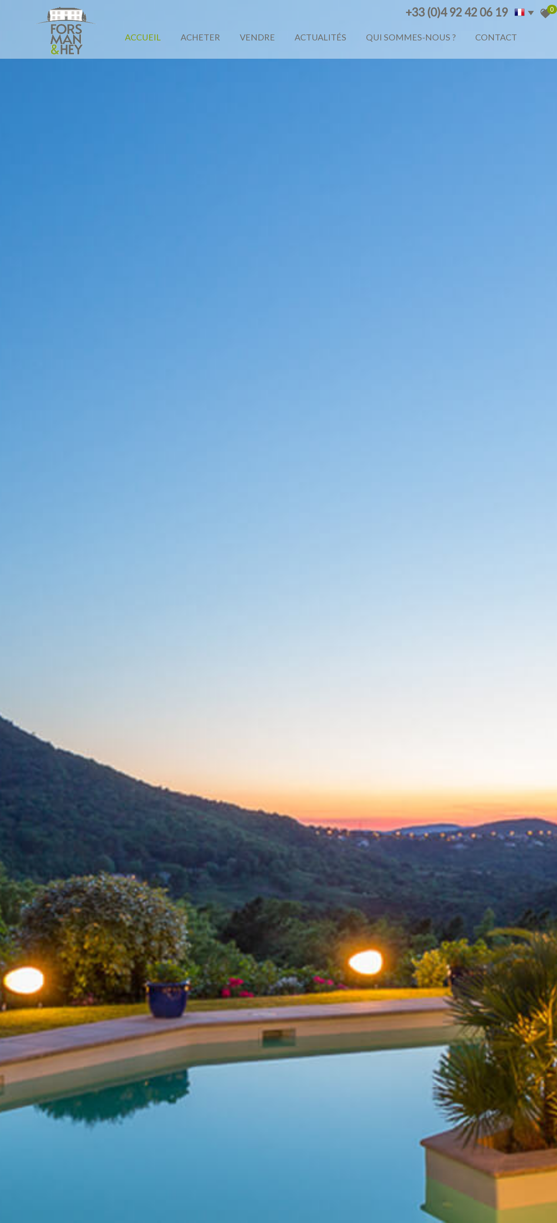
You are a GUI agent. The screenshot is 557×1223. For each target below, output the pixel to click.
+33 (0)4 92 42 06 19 (457, 12)
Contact (496, 37)
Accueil (143, 37)
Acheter (200, 37)
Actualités (320, 37)
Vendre (257, 37)
